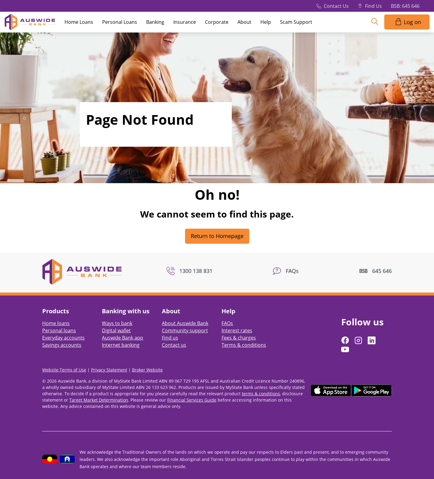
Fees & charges (239, 337)
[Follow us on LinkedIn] (372, 340)
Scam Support (296, 22)
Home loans (56, 323)
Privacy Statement (109, 370)
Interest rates (237, 330)
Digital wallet (116, 330)
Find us (170, 337)
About (244, 22)
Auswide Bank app (122, 337)
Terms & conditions (244, 345)
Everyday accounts (63, 337)
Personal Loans (119, 22)
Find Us (373, 6)
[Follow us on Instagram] (358, 340)
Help (265, 22)
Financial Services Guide (191, 400)
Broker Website (147, 370)
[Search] (374, 22)
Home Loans (78, 22)
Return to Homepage (217, 236)
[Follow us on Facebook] (345, 340)
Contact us (174, 345)
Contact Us (336, 6)
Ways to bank (117, 323)
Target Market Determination (98, 400)
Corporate (216, 22)
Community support (185, 330)
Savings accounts (61, 345)
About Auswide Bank (185, 323)
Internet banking (121, 345)
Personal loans (59, 330)
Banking (155, 22)
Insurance (184, 22)
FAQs (227, 323)
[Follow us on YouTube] (345, 349)
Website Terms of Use (64, 370)
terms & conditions (261, 393)
